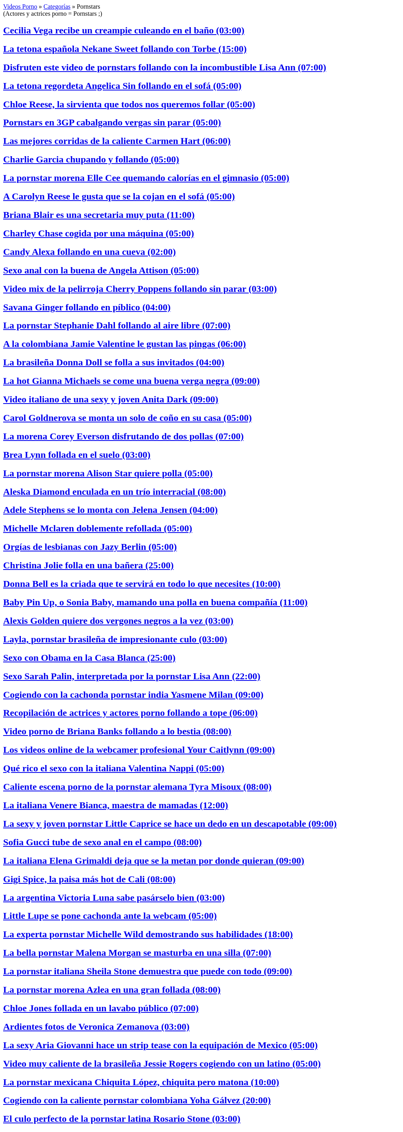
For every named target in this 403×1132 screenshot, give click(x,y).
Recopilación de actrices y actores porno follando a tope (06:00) (130, 713)
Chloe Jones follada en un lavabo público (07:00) (101, 1008)
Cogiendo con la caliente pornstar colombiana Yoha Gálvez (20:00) (137, 1100)
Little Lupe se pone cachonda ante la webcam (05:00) (110, 916)
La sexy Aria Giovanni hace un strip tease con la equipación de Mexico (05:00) (160, 1045)
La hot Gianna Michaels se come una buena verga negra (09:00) (131, 381)
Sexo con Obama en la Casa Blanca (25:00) (89, 658)
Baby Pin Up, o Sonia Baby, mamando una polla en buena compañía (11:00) (155, 602)
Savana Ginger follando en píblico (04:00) (87, 307)
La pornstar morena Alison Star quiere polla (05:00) (108, 473)
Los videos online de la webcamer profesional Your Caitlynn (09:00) (139, 750)
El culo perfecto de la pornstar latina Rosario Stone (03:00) (121, 1119)
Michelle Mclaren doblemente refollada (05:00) (97, 528)
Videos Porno (20, 6)
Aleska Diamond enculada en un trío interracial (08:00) (114, 492)
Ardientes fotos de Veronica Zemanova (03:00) (96, 1026)
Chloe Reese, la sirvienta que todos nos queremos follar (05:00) (129, 104)
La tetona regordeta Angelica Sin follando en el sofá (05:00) (122, 86)
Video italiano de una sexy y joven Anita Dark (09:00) (110, 399)
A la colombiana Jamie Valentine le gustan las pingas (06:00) (124, 344)
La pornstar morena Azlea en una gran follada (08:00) (111, 990)
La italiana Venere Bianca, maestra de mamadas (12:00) (115, 805)
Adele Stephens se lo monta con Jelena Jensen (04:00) (110, 510)
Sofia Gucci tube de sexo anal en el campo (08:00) (102, 842)
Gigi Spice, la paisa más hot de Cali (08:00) (89, 879)
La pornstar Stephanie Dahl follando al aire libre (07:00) (116, 325)
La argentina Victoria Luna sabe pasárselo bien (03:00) (114, 897)
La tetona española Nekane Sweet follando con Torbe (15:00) (125, 49)
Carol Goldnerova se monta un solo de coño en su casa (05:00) (127, 418)
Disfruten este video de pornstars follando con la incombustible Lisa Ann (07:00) (164, 67)
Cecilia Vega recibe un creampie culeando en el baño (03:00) (123, 30)
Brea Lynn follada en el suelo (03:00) (76, 455)
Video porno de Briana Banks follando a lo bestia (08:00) (117, 731)
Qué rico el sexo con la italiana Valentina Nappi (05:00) (113, 768)
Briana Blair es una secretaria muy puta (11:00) (98, 215)
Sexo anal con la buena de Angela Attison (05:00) (101, 270)
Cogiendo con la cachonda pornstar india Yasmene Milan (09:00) (133, 695)
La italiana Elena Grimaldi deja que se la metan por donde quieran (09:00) (153, 860)
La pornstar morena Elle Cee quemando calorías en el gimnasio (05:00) (146, 178)
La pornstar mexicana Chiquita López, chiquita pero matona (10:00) (141, 1082)
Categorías (57, 6)
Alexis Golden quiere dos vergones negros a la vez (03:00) (118, 621)
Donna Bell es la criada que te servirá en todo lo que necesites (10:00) (142, 584)
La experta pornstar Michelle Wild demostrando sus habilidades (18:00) (148, 934)
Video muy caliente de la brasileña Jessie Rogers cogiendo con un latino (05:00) (162, 1063)
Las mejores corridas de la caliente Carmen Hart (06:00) (117, 141)
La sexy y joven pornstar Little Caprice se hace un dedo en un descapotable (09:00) (170, 824)
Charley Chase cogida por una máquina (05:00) (98, 233)
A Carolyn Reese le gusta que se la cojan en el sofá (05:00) (119, 196)
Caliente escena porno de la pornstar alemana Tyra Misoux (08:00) (137, 787)
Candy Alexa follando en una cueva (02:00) (89, 252)
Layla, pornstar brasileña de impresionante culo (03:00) (115, 639)
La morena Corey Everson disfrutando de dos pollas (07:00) (123, 436)
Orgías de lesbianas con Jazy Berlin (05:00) (90, 547)
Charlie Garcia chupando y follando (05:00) (91, 159)
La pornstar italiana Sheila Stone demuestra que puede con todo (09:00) (147, 971)
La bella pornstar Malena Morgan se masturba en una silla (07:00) (137, 953)
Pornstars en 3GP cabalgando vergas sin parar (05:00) (112, 122)
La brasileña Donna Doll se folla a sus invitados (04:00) (113, 362)
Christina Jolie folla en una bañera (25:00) (88, 565)
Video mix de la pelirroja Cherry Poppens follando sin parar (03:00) (140, 289)
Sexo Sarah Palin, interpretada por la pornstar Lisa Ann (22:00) (131, 676)
